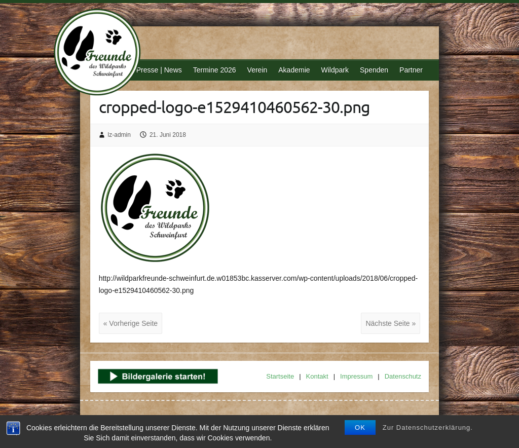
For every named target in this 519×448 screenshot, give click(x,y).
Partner (411, 70)
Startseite (280, 376)
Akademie (294, 70)
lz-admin (119, 134)
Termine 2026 (214, 70)
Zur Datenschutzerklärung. (428, 427)
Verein (257, 70)
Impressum (356, 376)
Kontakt (317, 376)
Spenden (374, 70)
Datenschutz (403, 376)
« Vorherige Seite (130, 323)
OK (360, 427)
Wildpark (335, 70)
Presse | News (159, 70)
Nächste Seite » (390, 323)
